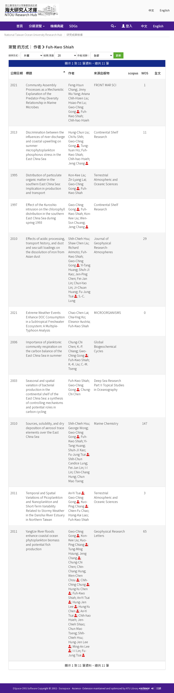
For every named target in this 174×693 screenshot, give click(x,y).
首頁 (19, 25)
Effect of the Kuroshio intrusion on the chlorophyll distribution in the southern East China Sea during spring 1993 (45, 213)
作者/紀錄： (83, 55)
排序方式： (14, 55)
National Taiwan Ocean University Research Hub (33, 35)
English (165, 10)
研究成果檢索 (75, 35)
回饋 (158, 688)
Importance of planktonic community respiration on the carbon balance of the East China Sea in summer (44, 349)
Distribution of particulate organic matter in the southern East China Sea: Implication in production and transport (44, 184)
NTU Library (132, 688)
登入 (127, 25)
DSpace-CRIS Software (25, 688)
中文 (151, 10)
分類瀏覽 (37, 25)
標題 (29, 73)
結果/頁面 (49, 55)
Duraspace (64, 688)
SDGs (73, 25)
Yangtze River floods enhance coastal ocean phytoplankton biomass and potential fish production (42, 540)
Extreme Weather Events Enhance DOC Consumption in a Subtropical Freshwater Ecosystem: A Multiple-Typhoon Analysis (45, 321)
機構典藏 (56, 25)
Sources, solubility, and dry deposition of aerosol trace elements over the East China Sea (45, 430)
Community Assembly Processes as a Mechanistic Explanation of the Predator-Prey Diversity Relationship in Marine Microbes (45, 96)
